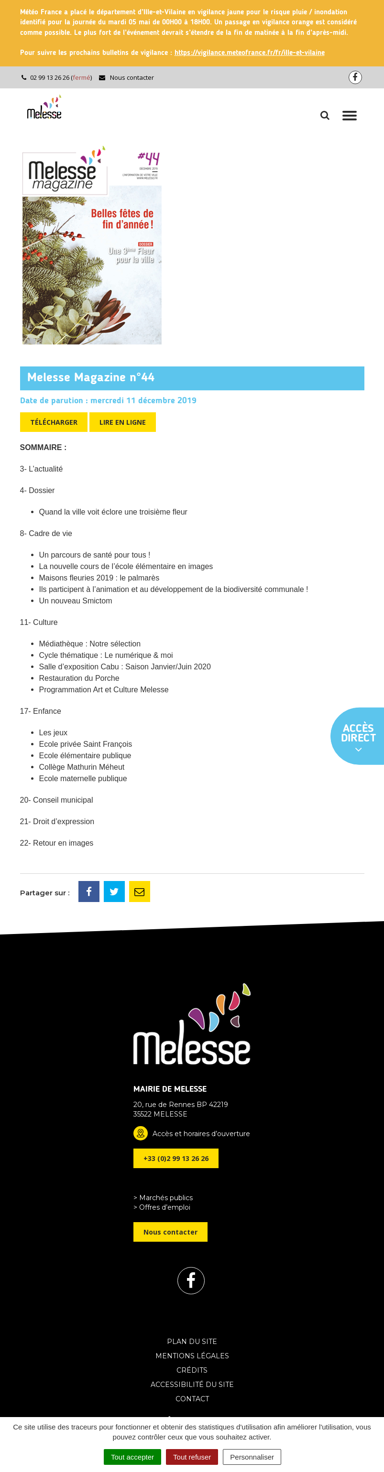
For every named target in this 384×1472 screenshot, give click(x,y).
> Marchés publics (163, 1197)
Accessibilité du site (192, 1384)
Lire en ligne (122, 422)
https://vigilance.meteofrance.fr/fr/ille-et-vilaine (250, 53)
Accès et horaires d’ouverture (201, 1133)
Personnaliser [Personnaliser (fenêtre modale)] (252, 1457)
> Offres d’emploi (161, 1207)
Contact (192, 1399)
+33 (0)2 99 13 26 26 (175, 1158)
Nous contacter (126, 77)
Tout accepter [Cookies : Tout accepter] (132, 1457)
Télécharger (53, 422)
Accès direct (358, 739)
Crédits (192, 1370)
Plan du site (192, 1341)
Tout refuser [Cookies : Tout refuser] (192, 1457)
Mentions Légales (192, 1356)
